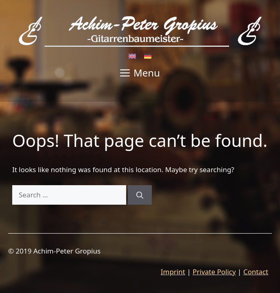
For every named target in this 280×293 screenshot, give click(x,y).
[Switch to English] (132, 55)
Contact (256, 271)
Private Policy (214, 271)
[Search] (140, 195)
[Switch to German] (147, 55)
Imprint (173, 271)
